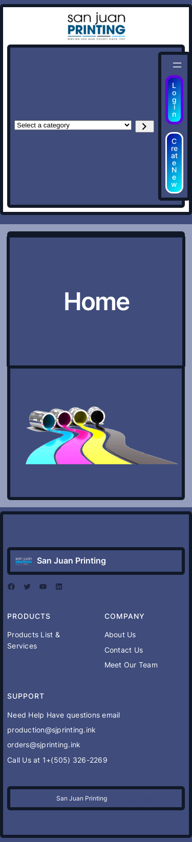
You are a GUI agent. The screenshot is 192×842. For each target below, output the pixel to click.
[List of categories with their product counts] (73, 125)
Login (174, 99)
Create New (174, 162)
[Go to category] (144, 126)
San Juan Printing (71, 560)
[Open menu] (177, 65)
